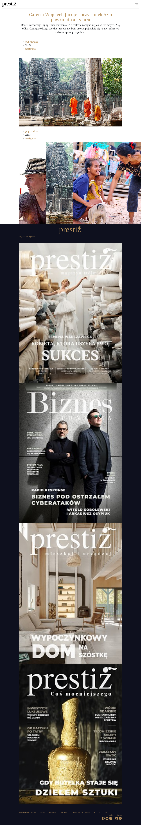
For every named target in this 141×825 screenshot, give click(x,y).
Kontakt (97, 813)
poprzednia (31, 41)
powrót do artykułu (70, 19)
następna (30, 48)
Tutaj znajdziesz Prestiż (81, 813)
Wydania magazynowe (27, 813)
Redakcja (52, 813)
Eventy (106, 813)
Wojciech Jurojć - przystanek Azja (70, 14)
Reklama (64, 813)
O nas (42, 813)
